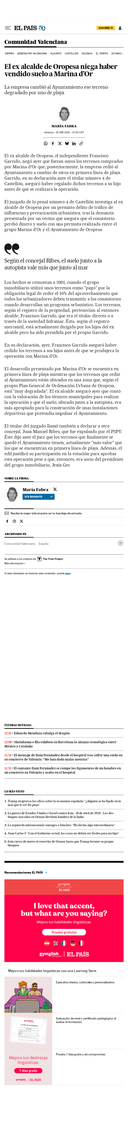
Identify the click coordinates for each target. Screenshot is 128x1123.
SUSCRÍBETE (106, 27)
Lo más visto (14, 791)
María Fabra (64, 126)
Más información (14, 563)
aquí (67, 573)
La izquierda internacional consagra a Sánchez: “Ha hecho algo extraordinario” (61, 825)
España (9, 53)
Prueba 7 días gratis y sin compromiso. (81, 1054)
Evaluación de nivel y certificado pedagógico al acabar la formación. (86, 1020)
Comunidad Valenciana (35, 42)
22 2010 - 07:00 (70, 132)
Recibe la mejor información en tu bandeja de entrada (46, 513)
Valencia (87, 53)
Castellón (71, 53)
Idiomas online (64, 887)
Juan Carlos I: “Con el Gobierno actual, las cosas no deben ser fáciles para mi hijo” (63, 833)
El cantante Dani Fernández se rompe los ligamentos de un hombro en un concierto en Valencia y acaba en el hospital (62, 770)
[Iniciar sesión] (120, 27)
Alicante (55, 53)
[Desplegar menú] (7, 27)
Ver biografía (39, 496)
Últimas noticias (17, 725)
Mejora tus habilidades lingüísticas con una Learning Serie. (52, 971)
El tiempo (102, 53)
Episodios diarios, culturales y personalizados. (85, 982)
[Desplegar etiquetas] (121, 543)
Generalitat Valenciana (32, 53)
